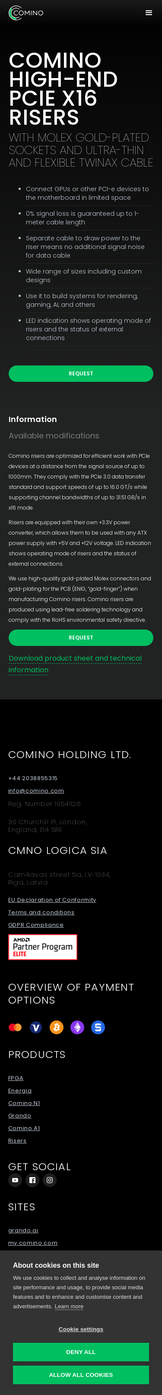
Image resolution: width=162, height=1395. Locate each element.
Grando (20, 1115)
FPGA (16, 1078)
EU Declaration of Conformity (52, 900)
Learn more (69, 1306)
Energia (20, 1090)
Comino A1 (24, 1128)
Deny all (80, 1352)
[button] (149, 13)
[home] (26, 13)
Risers (17, 1140)
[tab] (41, 419)
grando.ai (23, 1230)
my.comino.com (32, 1243)
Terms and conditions (41, 912)
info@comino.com (36, 790)
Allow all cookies (81, 1375)
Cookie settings (81, 1329)
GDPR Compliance (36, 925)
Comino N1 (24, 1103)
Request (81, 373)
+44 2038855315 (33, 778)
